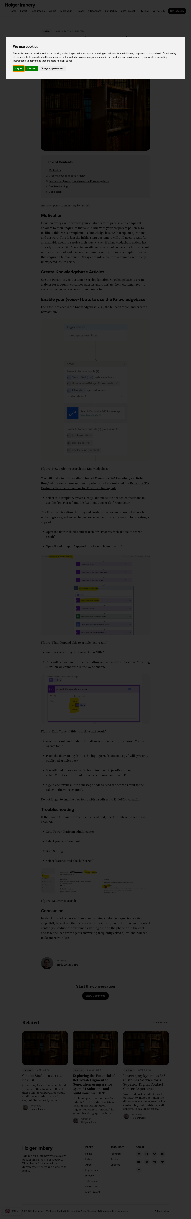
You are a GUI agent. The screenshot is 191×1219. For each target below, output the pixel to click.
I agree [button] (18, 68)
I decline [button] (31, 68)
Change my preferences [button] (52, 68)
